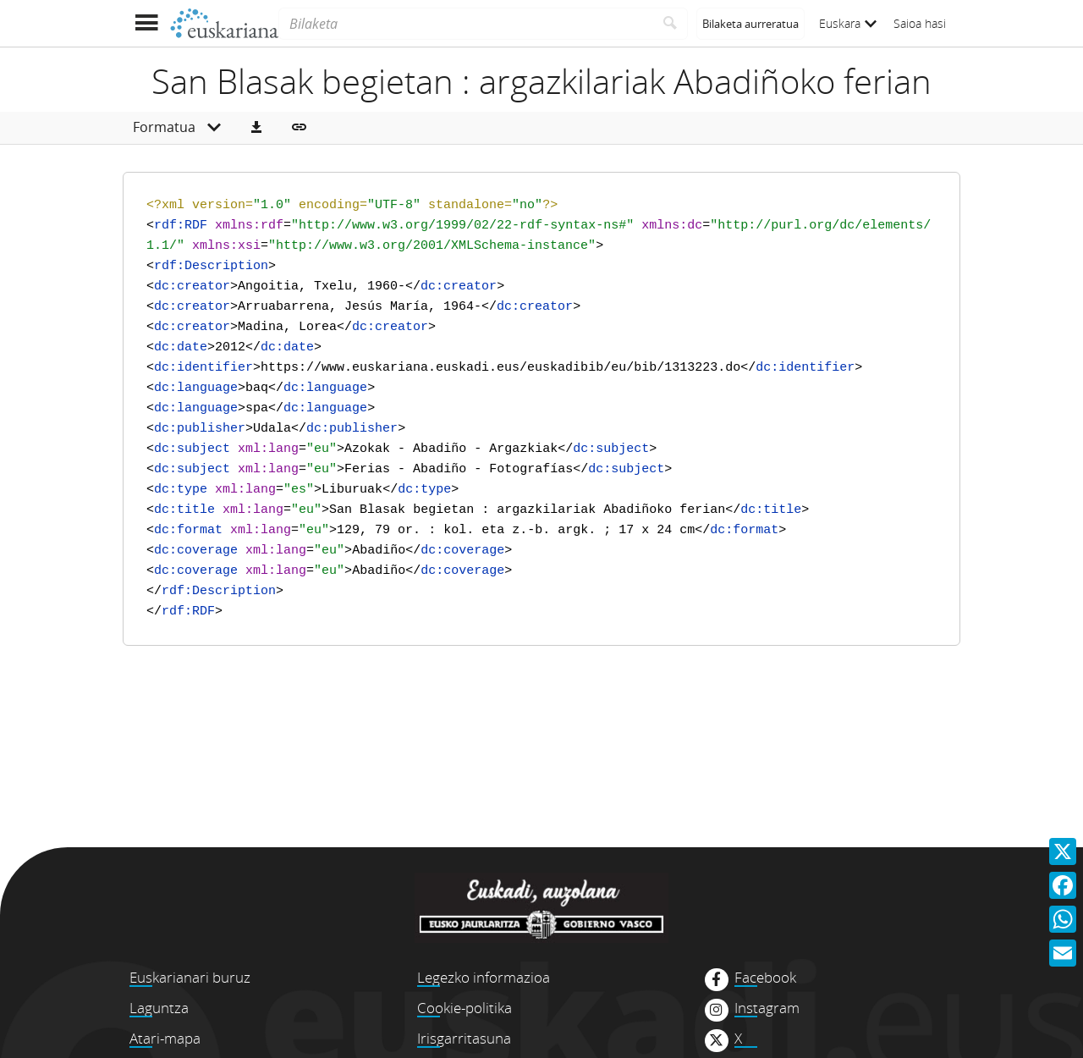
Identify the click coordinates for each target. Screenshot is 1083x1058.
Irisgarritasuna (464, 1038)
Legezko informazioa (483, 977)
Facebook (765, 977)
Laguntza (159, 1007)
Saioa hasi (919, 23)
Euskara (848, 23)
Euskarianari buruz (189, 977)
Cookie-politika (464, 1007)
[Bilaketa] (465, 24)
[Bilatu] (670, 24)
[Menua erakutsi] (146, 23)
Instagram (767, 1008)
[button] (256, 128)
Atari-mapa (165, 1038)
